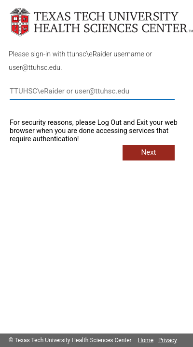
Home (145, 340)
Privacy (167, 340)
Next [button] (148, 152)
